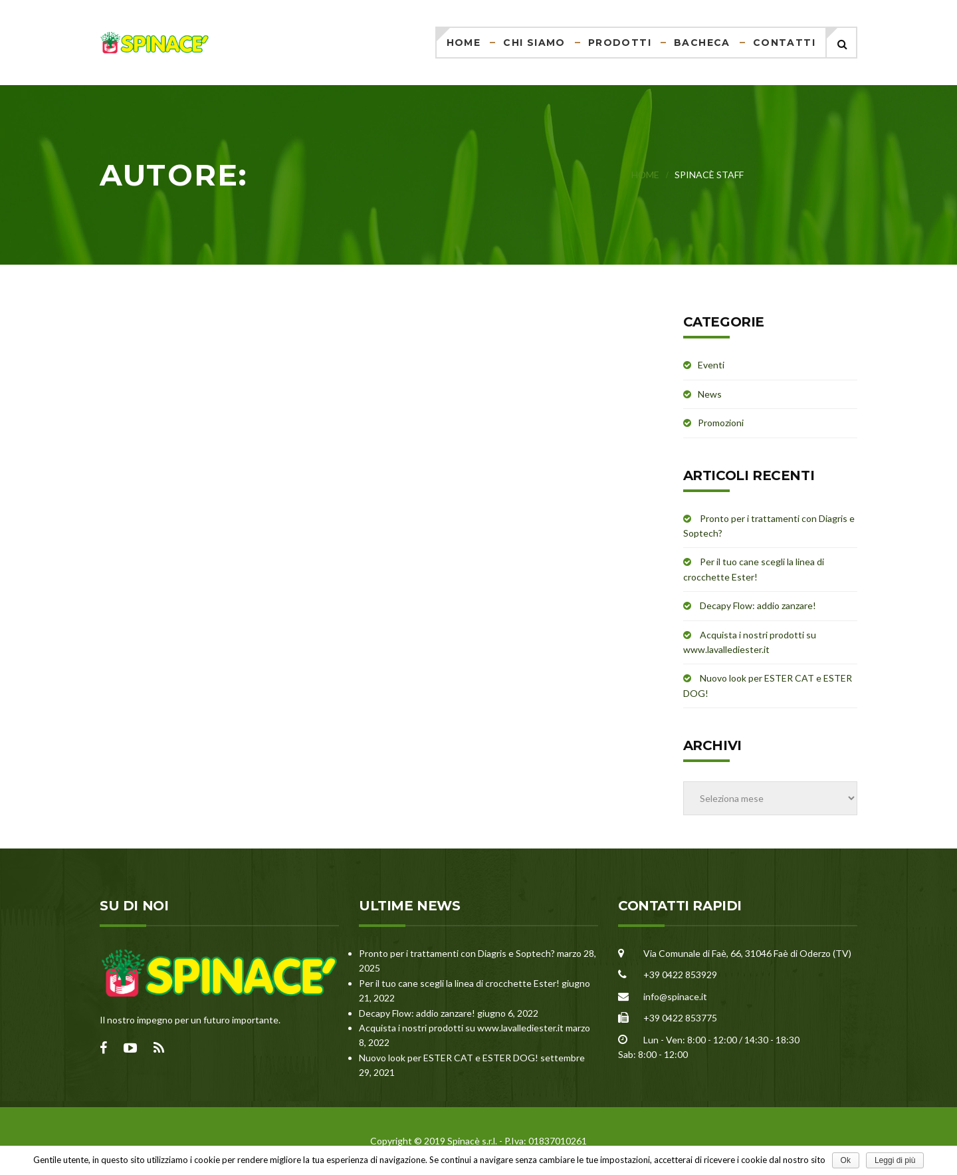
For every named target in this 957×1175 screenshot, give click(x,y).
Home (464, 43)
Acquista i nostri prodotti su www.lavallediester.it (461, 1027)
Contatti (784, 43)
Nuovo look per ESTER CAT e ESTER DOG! (448, 1057)
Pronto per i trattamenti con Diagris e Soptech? (457, 953)
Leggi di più (895, 1160)
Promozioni (721, 422)
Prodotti (619, 43)
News (710, 394)
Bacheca (702, 43)
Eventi (711, 364)
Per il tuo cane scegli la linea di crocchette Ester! (459, 983)
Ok (846, 1160)
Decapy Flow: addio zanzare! (758, 605)
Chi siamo (534, 43)
